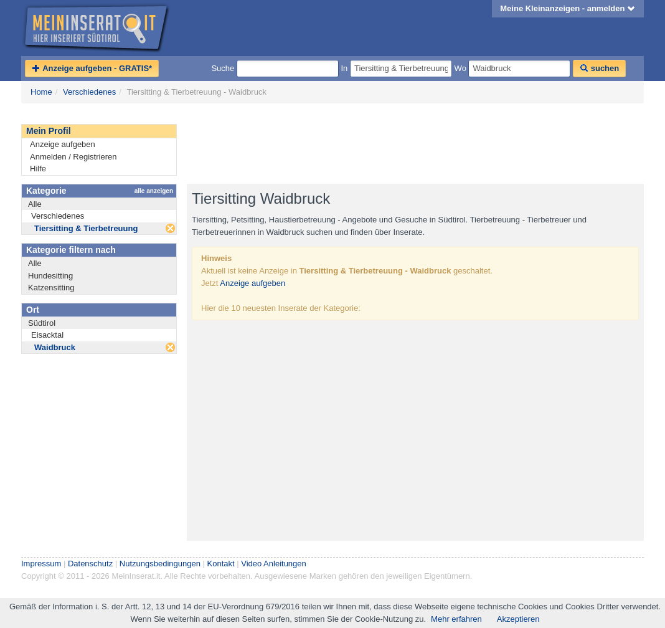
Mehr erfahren (456, 619)
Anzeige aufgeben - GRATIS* (92, 68)
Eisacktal (47, 335)
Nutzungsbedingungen (160, 563)
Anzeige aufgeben (62, 144)
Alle (35, 204)
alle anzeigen (153, 191)
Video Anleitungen (273, 563)
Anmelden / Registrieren (73, 156)
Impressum (41, 563)
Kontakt (221, 563)
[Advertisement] (413, 144)
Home (41, 92)
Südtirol (41, 323)
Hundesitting (50, 275)
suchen (599, 68)
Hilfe (38, 168)
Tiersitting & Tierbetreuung (86, 228)
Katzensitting (51, 287)
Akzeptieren (518, 619)
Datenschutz (90, 563)
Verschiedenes (89, 92)
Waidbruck (54, 347)
